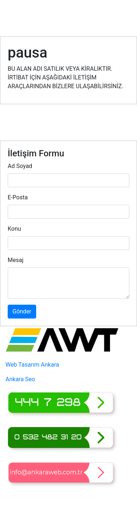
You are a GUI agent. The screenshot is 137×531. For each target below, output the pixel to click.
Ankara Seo (20, 379)
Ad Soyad (20, 166)
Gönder (21, 311)
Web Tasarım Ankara (32, 364)
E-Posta (18, 197)
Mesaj (15, 260)
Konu (14, 228)
